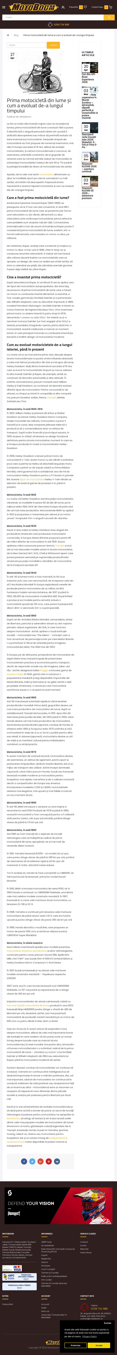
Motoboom (13, 1118)
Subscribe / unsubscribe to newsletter (54, 1316)
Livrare (83, 1245)
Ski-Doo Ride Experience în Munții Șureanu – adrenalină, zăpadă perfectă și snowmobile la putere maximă (90, 106)
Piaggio (44, 670)
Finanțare (45, 1265)
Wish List (45, 1311)
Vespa (20, 674)
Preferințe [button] (75, 1345)
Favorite (73, 7)
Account (45, 1304)
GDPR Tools (46, 1242)
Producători (7, 1304)
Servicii (44, 1262)
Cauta (53, 45)
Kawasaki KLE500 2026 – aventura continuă (89, 167)
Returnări (84, 1249)
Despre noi (46, 1258)
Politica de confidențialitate (54, 1276)
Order (43, 1307)
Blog (16, 35)
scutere (11, 674)
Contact (84, 1242)
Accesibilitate (47, 1245)
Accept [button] (99, 1345)
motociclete (46, 174)
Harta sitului (86, 1252)
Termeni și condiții (49, 1272)
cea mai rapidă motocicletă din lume (28, 1005)
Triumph (51, 397)
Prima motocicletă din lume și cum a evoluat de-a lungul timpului (58, 35)
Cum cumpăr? (48, 1269)
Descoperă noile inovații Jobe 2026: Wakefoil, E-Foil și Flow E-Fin (89, 140)
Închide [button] (107, 1323)
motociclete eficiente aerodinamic (27, 950)
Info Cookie (46, 1279)
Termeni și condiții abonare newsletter (54, 1284)
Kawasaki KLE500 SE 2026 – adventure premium (88, 193)
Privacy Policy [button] (89, 1336)
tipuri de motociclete (32, 479)
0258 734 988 (61, 24)
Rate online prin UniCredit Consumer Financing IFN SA (58, 1250)
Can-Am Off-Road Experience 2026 (89, 78)
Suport (44, 1255)
